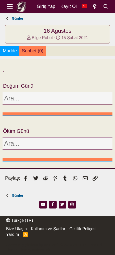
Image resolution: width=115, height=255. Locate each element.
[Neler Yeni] (95, 6)
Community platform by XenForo (54, 245)
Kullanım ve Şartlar (48, 229)
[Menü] (10, 6)
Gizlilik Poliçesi (82, 229)
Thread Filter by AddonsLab (28, 250)
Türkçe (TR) (19, 220)
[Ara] (105, 6)
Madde (10, 50)
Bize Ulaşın (16, 229)
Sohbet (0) (32, 50)
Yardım (12, 234)
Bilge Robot (42, 38)
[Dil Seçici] (84, 6)
